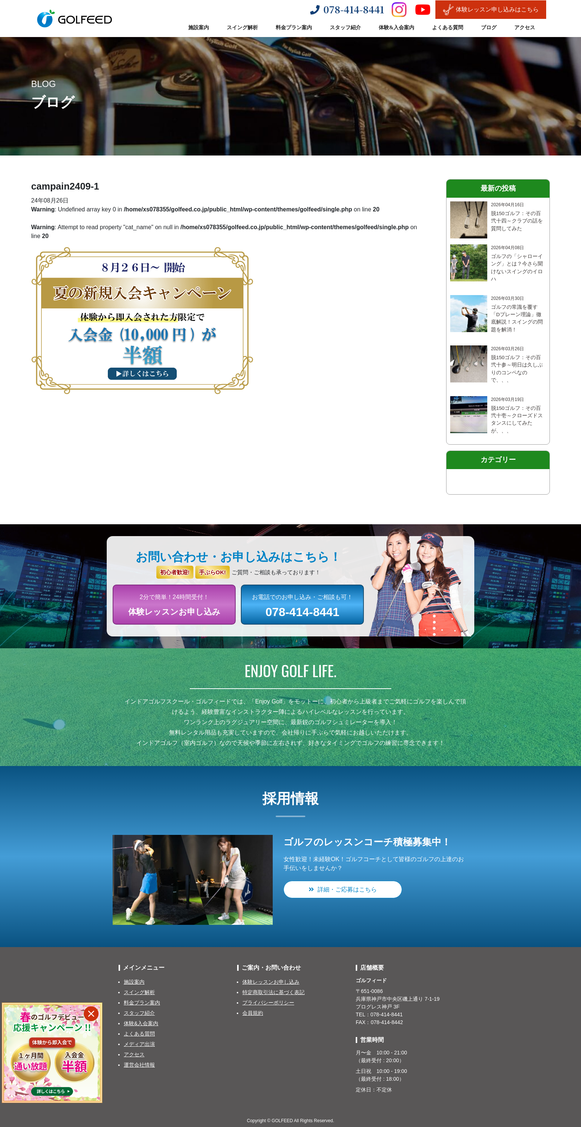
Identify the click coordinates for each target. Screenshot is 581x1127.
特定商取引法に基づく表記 (273, 992)
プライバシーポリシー (268, 1003)
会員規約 (252, 1013)
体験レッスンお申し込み (270, 982)
